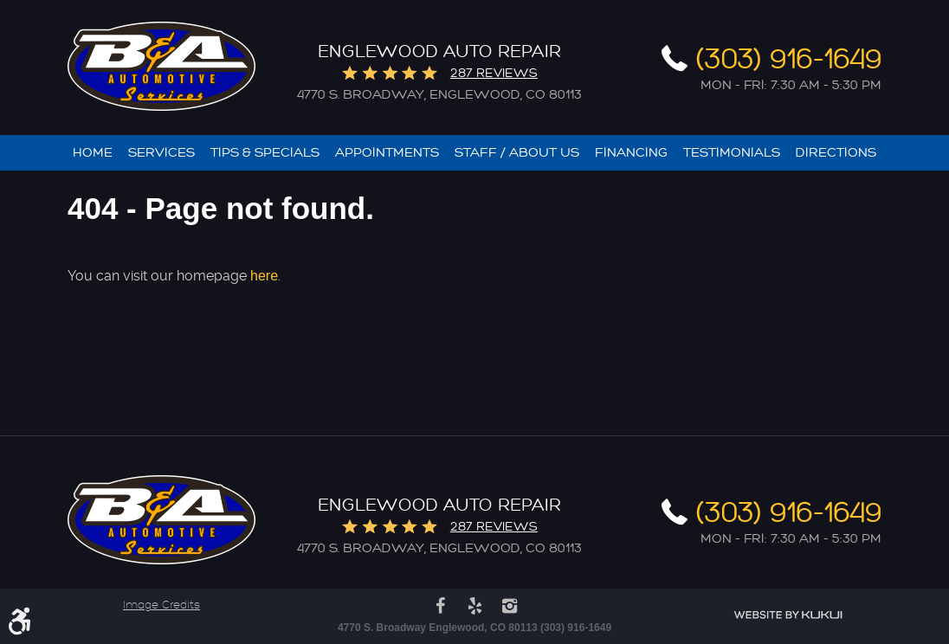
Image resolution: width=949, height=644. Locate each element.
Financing (631, 152)
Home (93, 152)
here (264, 275)
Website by (788, 615)
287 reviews (494, 73)
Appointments (387, 152)
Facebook (440, 606)
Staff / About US (517, 152)
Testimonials (731, 152)
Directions (836, 152)
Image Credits (161, 605)
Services (161, 152)
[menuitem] (93, 153)
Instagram (509, 606)
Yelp (474, 606)
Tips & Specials (265, 152)
